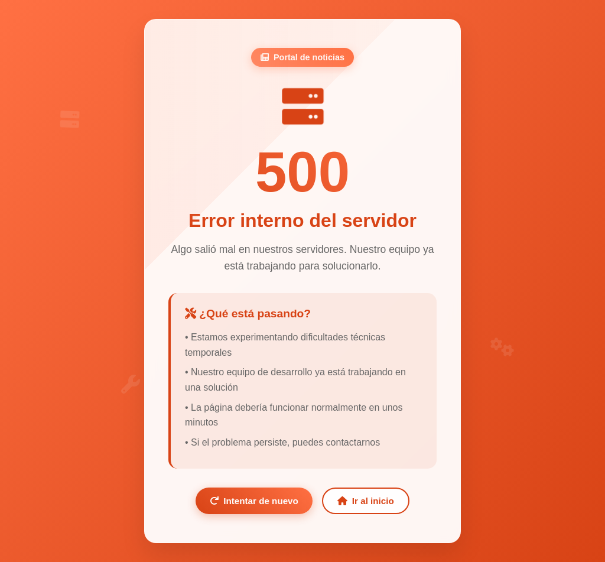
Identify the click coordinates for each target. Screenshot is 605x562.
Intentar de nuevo (254, 501)
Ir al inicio (365, 501)
